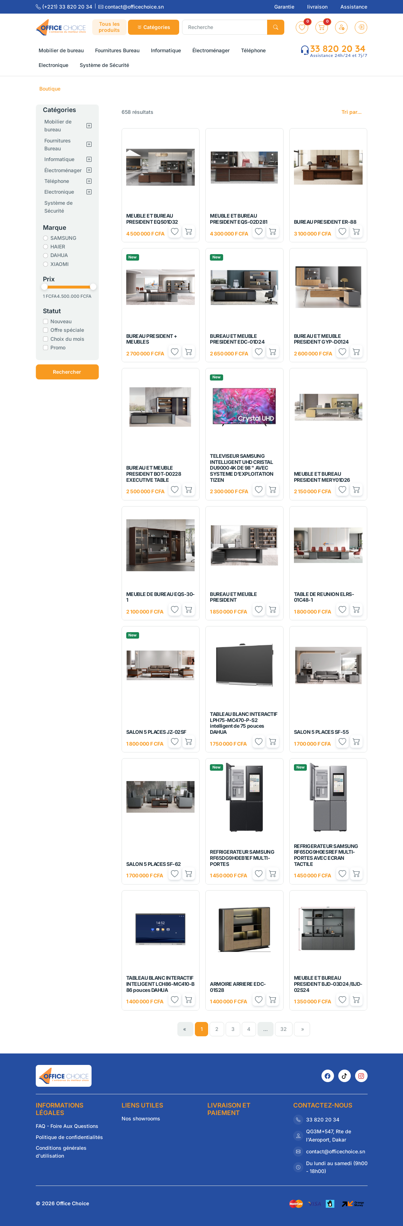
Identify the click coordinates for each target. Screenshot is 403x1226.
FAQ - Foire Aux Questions (67, 1126)
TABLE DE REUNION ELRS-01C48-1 (324, 597)
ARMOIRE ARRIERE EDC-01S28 (238, 987)
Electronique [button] (53, 65)
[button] (302, 27)
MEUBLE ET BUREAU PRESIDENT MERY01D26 (322, 477)
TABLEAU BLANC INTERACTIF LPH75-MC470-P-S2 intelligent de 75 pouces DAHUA (243, 723)
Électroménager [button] (211, 50)
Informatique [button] (166, 50)
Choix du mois (72, 339)
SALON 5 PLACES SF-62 (153, 864)
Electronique (63, 192)
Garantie (285, 7)
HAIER (62, 246)
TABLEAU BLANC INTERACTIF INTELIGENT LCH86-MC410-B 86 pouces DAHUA (160, 984)
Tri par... (351, 112)
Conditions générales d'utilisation (61, 1152)
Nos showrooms (141, 1118)
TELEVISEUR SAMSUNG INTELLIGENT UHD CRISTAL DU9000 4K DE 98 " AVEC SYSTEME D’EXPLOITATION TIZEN (241, 468)
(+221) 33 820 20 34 (65, 7)
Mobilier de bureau (62, 125)
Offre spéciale (71, 330)
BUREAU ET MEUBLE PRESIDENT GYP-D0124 (321, 339)
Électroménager (67, 170)
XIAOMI (64, 264)
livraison (318, 7)
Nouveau (65, 321)
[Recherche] (225, 27)
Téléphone (61, 181)
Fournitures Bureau (62, 144)
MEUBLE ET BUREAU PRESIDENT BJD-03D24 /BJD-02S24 (328, 984)
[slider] (48, 287)
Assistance (353, 7)
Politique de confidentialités (69, 1137)
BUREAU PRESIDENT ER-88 (325, 222)
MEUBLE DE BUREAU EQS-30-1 (160, 597)
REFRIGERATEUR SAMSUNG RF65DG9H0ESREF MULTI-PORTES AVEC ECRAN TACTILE (326, 855)
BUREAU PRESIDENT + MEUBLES (151, 339)
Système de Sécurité (63, 207)
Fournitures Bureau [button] (117, 50)
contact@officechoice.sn (131, 7)
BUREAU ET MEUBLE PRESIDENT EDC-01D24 (237, 339)
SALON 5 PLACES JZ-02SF (156, 732)
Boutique (49, 89)
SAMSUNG (67, 238)
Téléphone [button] (253, 50)
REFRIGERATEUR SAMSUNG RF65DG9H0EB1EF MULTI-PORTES (242, 858)
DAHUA (63, 255)
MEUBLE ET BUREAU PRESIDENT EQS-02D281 (238, 219)
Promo (62, 347)
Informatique (64, 159)
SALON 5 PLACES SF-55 (321, 732)
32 (283, 1029)
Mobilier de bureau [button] (61, 50)
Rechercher (71, 372)
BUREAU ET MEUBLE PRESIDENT (233, 597)
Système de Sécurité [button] (104, 65)
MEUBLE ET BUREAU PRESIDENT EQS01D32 (152, 219)
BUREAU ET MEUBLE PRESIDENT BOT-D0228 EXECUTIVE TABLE (153, 474)
